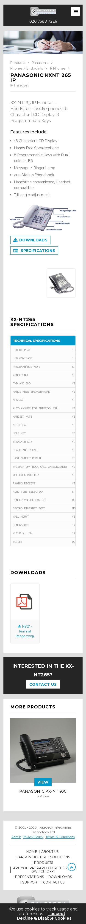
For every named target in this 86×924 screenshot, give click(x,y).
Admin (16, 837)
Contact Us (43, 684)
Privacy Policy (33, 837)
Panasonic (40, 63)
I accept (56, 913)
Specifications (34, 251)
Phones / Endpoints (26, 68)
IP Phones (57, 68)
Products (17, 63)
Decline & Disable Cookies (44, 918)
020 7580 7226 (43, 21)
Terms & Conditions (60, 837)
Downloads (30, 240)
